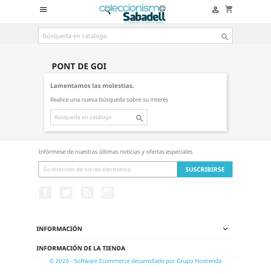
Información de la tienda (81, 248)
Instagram (108, 192)
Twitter (66, 192)
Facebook (45, 192)
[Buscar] (135, 36)
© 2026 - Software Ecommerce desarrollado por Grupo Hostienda (135, 260)
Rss (87, 192)
